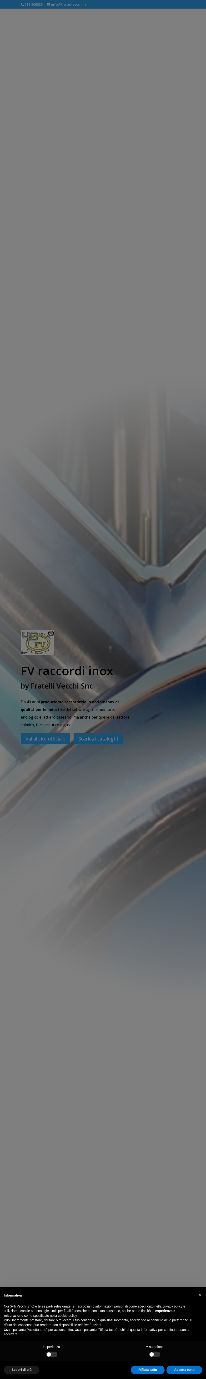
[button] (200, 1295)
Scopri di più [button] (21, 1370)
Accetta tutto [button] (184, 1370)
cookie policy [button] (67, 1316)
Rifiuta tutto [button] (147, 1370)
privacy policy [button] (172, 1306)
